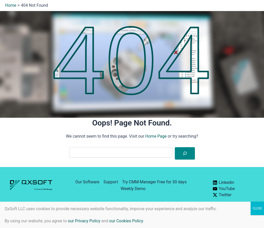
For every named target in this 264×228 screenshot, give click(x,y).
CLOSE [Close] (257, 208)
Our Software (87, 181)
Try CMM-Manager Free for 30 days (154, 181)
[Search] (185, 153)
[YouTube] (233, 188)
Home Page (156, 136)
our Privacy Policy (84, 220)
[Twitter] (233, 195)
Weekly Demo (133, 188)
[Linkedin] (233, 182)
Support (110, 181)
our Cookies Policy (126, 220)
